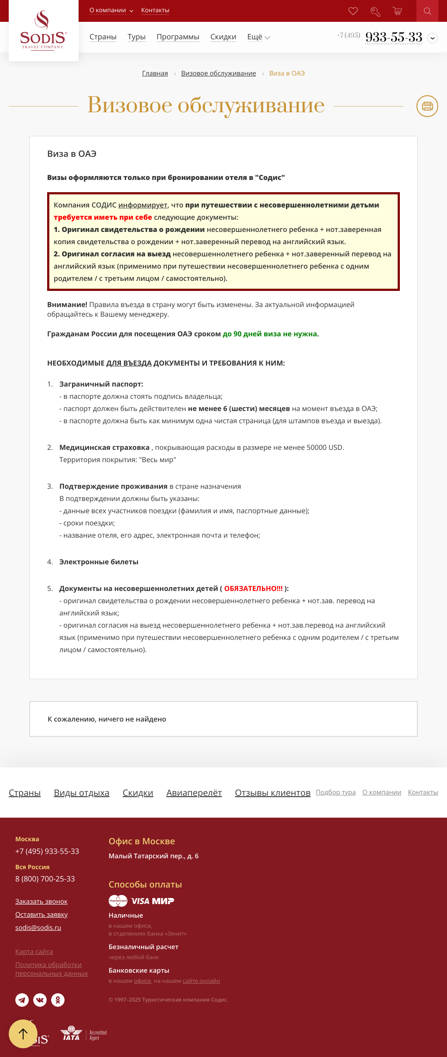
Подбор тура (336, 792)
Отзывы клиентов (272, 792)
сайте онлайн (201, 980)
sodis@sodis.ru (38, 927)
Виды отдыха (82, 792)
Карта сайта (34, 951)
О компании (107, 10)
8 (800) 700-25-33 (45, 879)
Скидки (138, 792)
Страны (25, 792)
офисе (142, 980)
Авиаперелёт (194, 792)
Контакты (423, 792)
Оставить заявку (41, 914)
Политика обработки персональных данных (51, 969)
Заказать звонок (41, 901)
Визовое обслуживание (218, 73)
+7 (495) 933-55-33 (47, 851)
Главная (155, 73)
